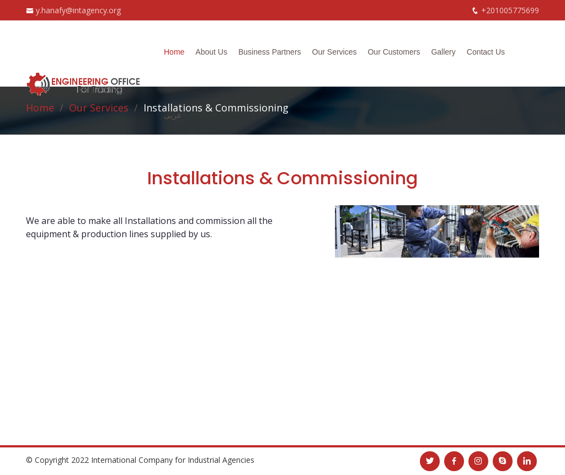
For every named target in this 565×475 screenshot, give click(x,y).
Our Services (334, 51)
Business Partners (269, 51)
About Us (211, 51)
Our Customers (393, 51)
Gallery (443, 51)
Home (174, 51)
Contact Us (486, 51)
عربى (173, 115)
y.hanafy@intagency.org (78, 10)
